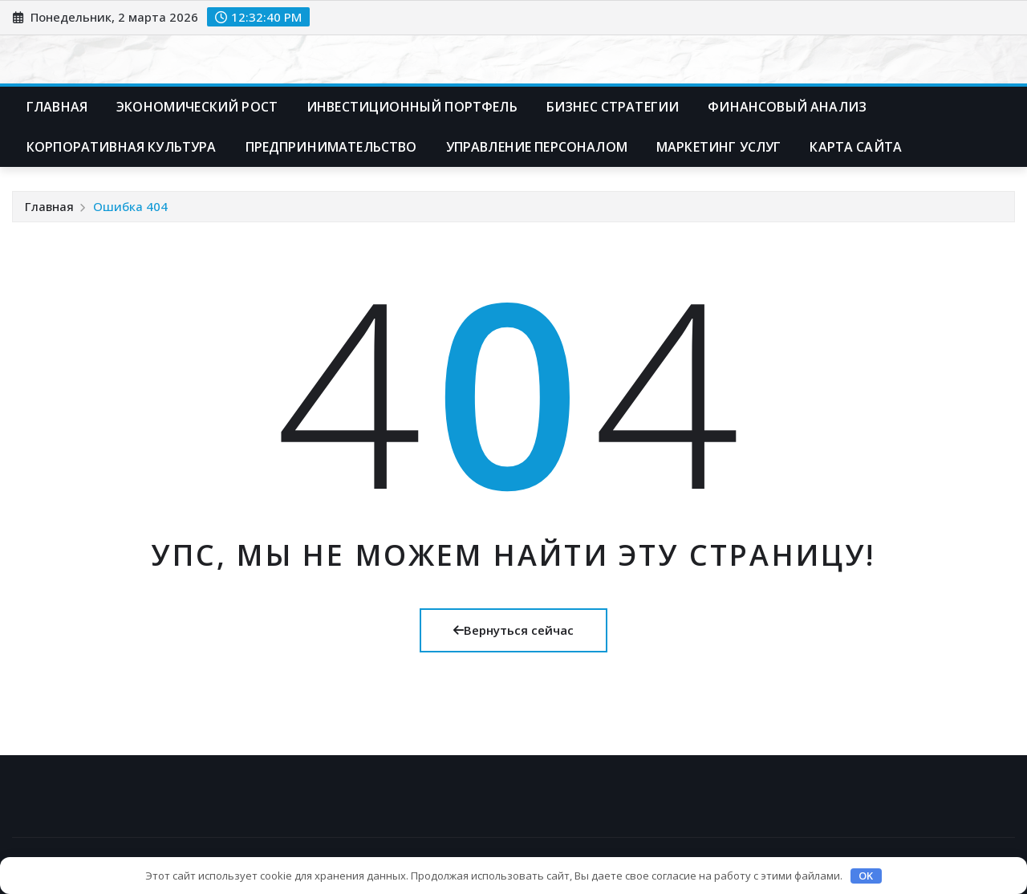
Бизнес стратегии (613, 107)
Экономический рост (197, 107)
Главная (56, 107)
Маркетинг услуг (718, 147)
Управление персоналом (536, 147)
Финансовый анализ (787, 107)
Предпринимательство (331, 147)
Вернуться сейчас (513, 630)
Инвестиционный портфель (412, 107)
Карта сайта (856, 147)
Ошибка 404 (130, 206)
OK (866, 875)
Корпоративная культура (121, 147)
